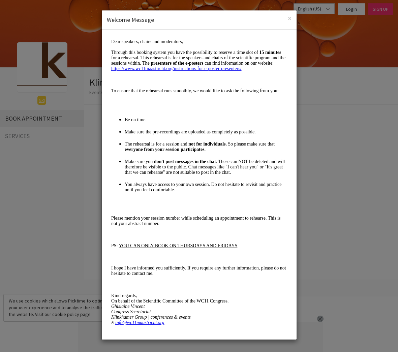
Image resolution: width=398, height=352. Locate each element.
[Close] (290, 18)
